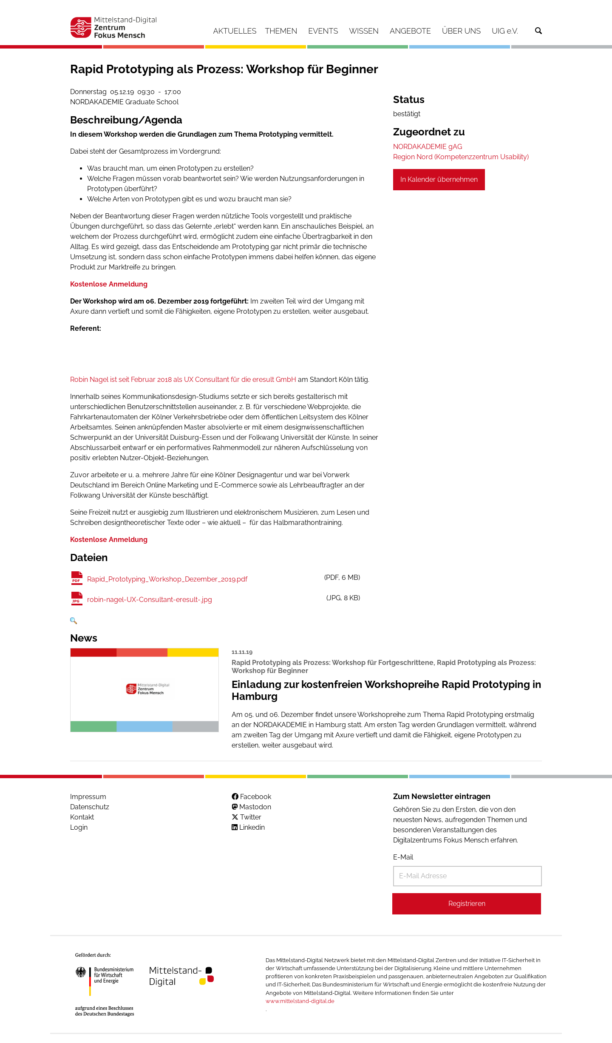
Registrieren (466, 904)
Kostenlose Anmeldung (108, 284)
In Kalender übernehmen (439, 179)
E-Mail (403, 857)
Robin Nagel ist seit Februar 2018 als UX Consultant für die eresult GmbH (183, 379)
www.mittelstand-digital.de (300, 1001)
